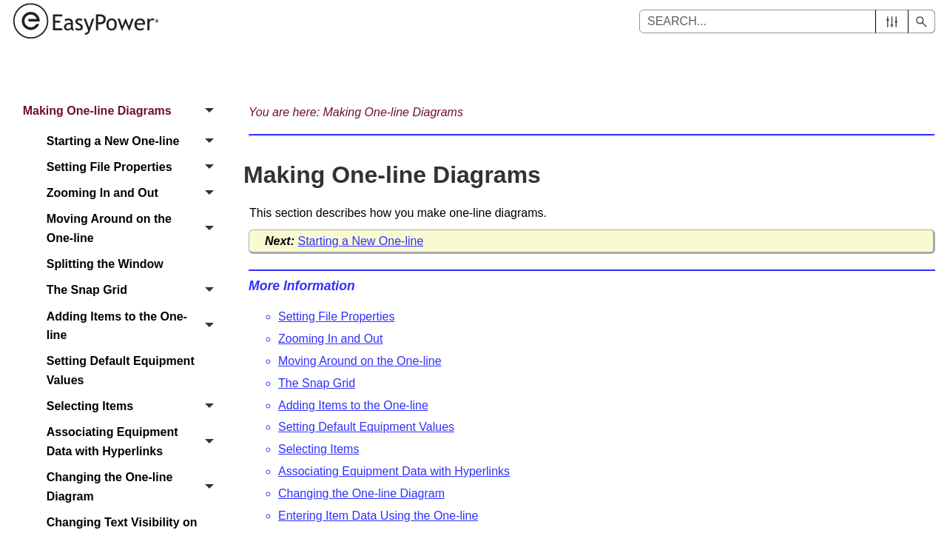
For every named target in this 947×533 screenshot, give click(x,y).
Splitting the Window (105, 264)
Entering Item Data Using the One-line (378, 515)
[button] (892, 21)
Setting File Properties (134, 167)
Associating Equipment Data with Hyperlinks (134, 442)
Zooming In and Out (134, 194)
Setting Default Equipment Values (121, 370)
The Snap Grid (134, 291)
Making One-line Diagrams (122, 110)
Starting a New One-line (134, 141)
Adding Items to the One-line (134, 326)
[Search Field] (787, 21)
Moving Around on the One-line (134, 229)
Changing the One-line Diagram (134, 486)
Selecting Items (134, 406)
